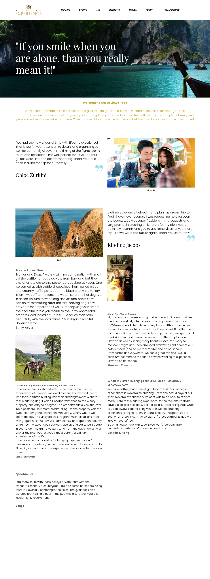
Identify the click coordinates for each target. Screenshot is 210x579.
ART (98, 10)
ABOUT (149, 10)
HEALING (65, 10)
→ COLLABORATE (171, 10)
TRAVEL (133, 10)
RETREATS (114, 10)
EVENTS (83, 10)
